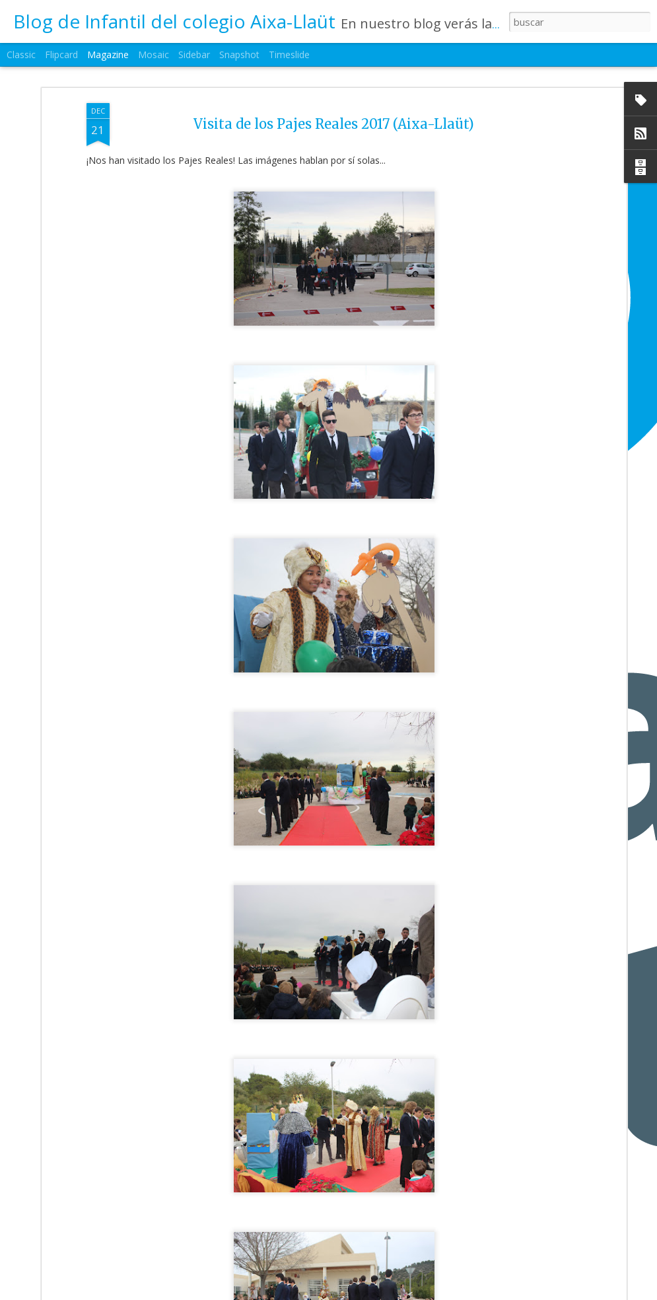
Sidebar (194, 54)
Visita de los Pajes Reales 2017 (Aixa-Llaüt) (333, 106)
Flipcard (61, 54)
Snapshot (239, 54)
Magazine (108, 54)
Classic (21, 54)
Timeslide (289, 54)
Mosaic (153, 54)
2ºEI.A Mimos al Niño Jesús (275, 1286)
